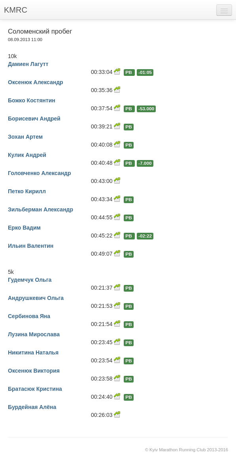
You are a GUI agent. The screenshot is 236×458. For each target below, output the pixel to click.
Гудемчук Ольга (29, 280)
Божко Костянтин (31, 100)
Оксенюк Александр (35, 82)
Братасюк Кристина (35, 389)
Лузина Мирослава (34, 334)
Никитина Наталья (33, 352)
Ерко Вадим (24, 227)
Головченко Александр (39, 173)
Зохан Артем (25, 137)
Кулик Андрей (27, 155)
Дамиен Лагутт (28, 64)
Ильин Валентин (30, 246)
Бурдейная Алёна (32, 407)
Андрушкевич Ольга (36, 298)
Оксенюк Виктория (34, 371)
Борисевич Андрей (34, 118)
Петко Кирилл (27, 191)
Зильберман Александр (40, 209)
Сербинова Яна (29, 316)
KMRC (15, 10)
